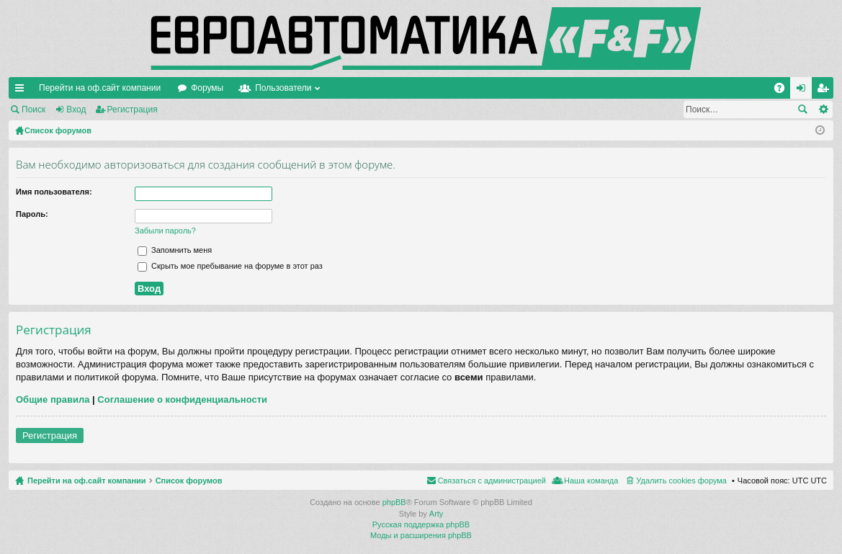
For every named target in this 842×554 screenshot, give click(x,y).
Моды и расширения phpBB (421, 535)
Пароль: (32, 214)
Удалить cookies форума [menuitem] (681, 480)
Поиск (33, 109)
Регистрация (132, 109)
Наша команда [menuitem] (591, 480)
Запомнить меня (175, 250)
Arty (436, 513)
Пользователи (283, 88)
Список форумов (189, 480)
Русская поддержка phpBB (421, 524)
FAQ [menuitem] (784, 91)
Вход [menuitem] (804, 91)
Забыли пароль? (165, 230)
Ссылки (22, 91)
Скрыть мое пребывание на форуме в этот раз (230, 266)
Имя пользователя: (54, 191)
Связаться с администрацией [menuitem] (492, 480)
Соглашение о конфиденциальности (182, 399)
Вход (76, 109)
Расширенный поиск (823, 109)
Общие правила (52, 399)
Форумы (207, 88)
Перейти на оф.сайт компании (100, 88)
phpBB (394, 502)
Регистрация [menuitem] (825, 91)
